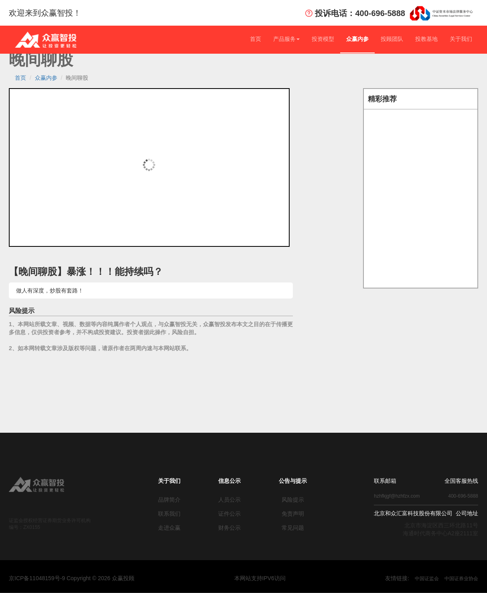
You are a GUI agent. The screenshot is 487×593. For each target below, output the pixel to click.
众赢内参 (357, 39)
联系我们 (169, 513)
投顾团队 (392, 39)
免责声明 (293, 513)
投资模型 (323, 39)
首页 (255, 39)
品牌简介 (169, 499)
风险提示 (293, 499)
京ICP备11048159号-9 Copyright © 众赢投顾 (71, 578)
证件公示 (229, 513)
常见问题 (293, 527)
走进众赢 (169, 527)
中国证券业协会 (461, 578)
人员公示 (229, 499)
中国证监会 (427, 578)
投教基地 (426, 39)
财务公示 (229, 527)
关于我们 (461, 39)
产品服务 (286, 39)
